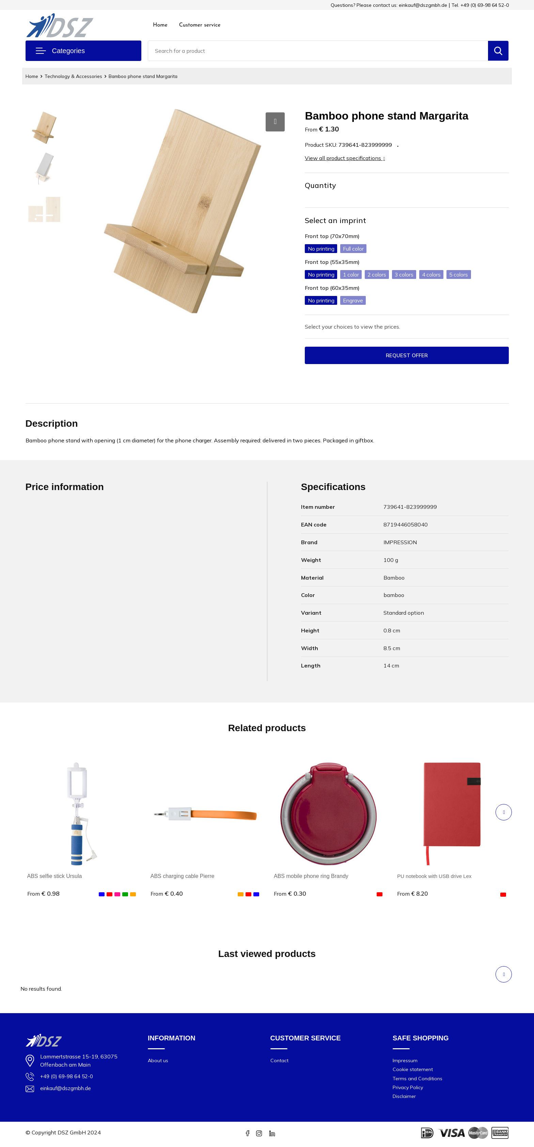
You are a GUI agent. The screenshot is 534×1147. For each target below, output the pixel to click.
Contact (279, 1061)
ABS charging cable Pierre (183, 877)
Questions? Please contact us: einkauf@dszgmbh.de (389, 5)
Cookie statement (414, 1070)
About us (158, 1061)
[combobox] (318, 51)
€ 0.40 (167, 894)
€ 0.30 (290, 894)
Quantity (321, 185)
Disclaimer (405, 1099)
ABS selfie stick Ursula (54, 877)
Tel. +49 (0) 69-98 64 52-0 (480, 5)
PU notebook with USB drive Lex (436, 877)
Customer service (200, 25)
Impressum (406, 1061)
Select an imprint (335, 220)
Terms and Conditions (418, 1080)
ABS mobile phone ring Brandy (311, 877)
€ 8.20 (413, 894)
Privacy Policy (409, 1089)
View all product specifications (345, 158)
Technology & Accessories (78, 76)
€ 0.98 (43, 894)
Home (160, 25)
